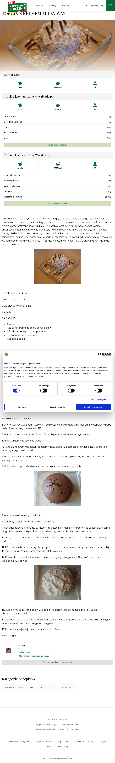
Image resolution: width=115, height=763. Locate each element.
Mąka (31, 687)
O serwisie (13, 741)
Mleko (41, 687)
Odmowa (22, 407)
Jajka (21, 687)
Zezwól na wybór (57, 407)
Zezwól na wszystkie (93, 407)
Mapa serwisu (64, 741)
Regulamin (26, 741)
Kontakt (50, 746)
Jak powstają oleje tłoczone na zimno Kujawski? (57, 729)
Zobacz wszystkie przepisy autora (57, 662)
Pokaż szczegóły (98, 400)
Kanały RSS (79, 741)
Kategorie (102, 741)
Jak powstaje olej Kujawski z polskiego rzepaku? (57, 724)
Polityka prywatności (44, 741)
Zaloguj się (63, 746)
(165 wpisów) (24, 652)
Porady (91, 741)
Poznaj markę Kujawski (57, 720)
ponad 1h (52, 687)
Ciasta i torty (9, 687)
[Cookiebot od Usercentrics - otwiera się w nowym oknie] (100, 354)
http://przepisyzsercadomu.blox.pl (33, 656)
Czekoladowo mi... (68, 687)
